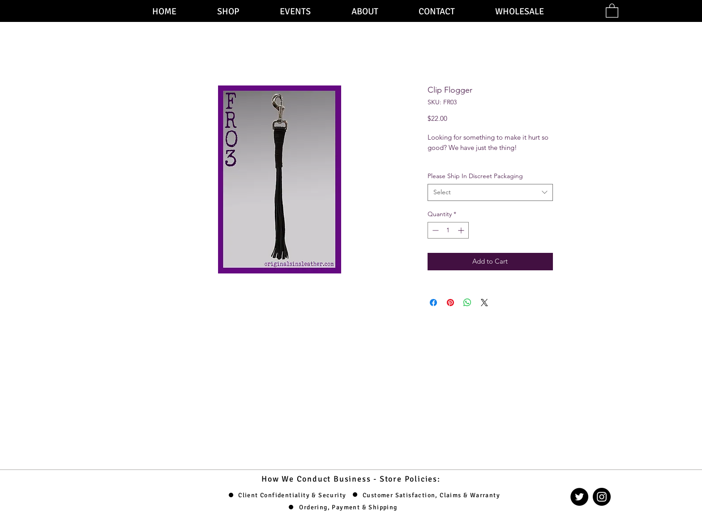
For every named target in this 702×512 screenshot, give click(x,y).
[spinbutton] (448, 230)
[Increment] (461, 230)
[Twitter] (579, 497)
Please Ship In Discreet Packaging (475, 176)
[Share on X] (484, 302)
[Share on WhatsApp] (467, 302)
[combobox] (490, 192)
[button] (612, 10)
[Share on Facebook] (433, 302)
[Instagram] (602, 497)
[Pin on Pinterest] (450, 302)
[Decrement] (434, 230)
